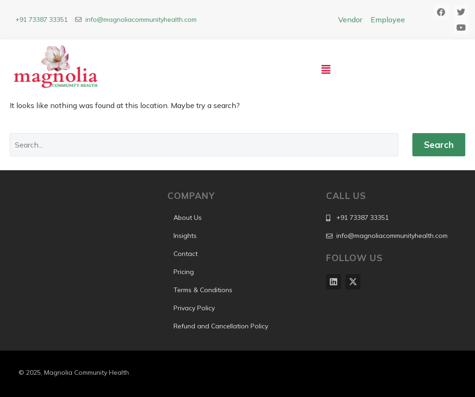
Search (439, 144)
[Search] (204, 144)
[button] (326, 69)
